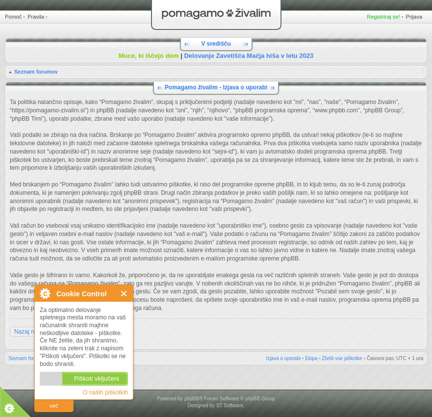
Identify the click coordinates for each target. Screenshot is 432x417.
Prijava (414, 17)
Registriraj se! (383, 17)
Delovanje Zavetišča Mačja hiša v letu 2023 (248, 55)
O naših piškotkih (105, 392)
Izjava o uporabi (283, 358)
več (54, 406)
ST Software (229, 405)
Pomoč (13, 17)
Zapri (124, 293)
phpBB (191, 398)
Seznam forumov (36, 72)
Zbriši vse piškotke (342, 358)
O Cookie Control (44, 293)
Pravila (35, 17)
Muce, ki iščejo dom (149, 55)
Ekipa (311, 358)
